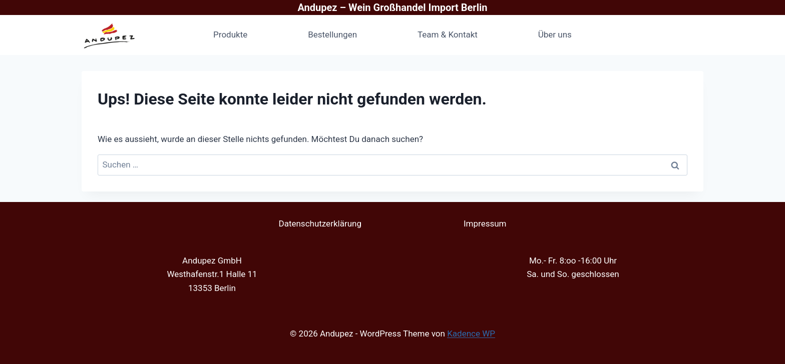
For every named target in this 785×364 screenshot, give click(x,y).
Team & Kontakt (448, 35)
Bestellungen (332, 35)
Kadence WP (471, 333)
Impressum (485, 223)
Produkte (230, 35)
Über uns (555, 35)
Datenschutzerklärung (319, 223)
